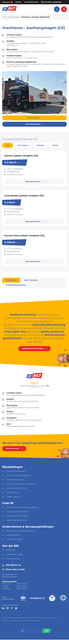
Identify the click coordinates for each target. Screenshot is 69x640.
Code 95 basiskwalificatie (16, 521)
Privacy (48, 618)
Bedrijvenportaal (13, 559)
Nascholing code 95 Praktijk (17, 516)
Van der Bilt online (31, 2)
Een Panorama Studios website (30, 621)
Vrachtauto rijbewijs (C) (15, 480)
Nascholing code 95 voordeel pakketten (22, 508)
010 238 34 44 (13, 565)
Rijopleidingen (14, 17)
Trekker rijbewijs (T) (14, 497)
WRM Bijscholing (13, 536)
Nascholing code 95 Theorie (17, 512)
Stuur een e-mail (15, 569)
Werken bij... (11, 550)
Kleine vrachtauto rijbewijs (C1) (18, 476)
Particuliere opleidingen (52, 2)
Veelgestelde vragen (14, 555)
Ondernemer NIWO (14, 540)
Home (4, 17)
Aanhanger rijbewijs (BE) (16, 488)
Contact (18, 2)
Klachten (55, 618)
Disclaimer (5, 621)
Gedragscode (15, 621)
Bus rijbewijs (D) (12, 493)
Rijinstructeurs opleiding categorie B (21, 531)
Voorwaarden (39, 618)
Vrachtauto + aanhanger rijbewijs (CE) (21, 484)
